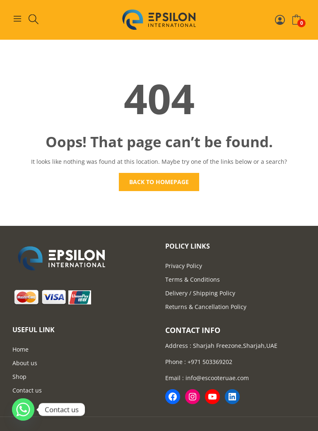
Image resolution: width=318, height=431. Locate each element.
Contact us (27, 390)
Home (20, 349)
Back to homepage (159, 182)
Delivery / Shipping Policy (200, 293)
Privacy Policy (183, 266)
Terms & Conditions (192, 279)
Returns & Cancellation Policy (205, 307)
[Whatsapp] (23, 409)
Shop (19, 377)
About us (24, 363)
